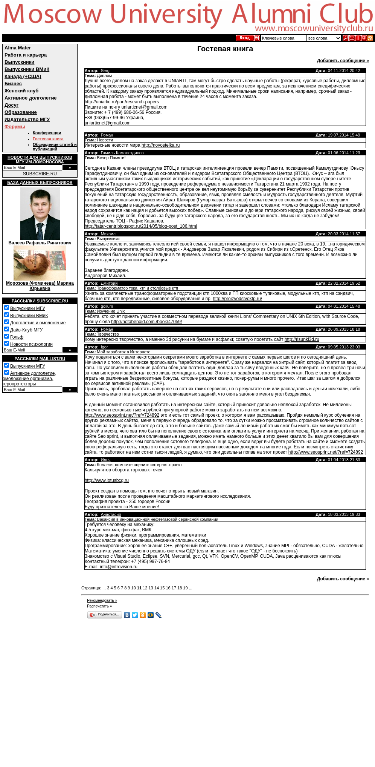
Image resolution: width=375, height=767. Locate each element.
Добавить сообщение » (343, 60)
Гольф (16, 337)
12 (145, 588)
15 (162, 588)
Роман (107, 329)
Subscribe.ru (52, 301)
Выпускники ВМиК (27, 69)
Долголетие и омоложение (38, 322)
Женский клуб (21, 91)
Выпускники (19, 62)
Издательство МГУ (27, 119)
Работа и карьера (26, 55)
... (104, 588)
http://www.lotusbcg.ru (107, 480)
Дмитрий (109, 283)
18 (179, 588)
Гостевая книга (48, 139)
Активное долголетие (31, 98)
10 (133, 588)
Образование (21, 112)
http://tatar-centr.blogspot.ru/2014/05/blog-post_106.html (141, 226)
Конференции (47, 132)
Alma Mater (18, 48)
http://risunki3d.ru (302, 339)
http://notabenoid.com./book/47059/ (146, 321)
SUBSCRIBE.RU (40, 173)
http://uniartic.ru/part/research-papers (122, 101)
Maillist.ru (52, 358)
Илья (106, 459)
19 (185, 588)
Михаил (108, 234)
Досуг (11, 105)
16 (168, 588)
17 (174, 588)
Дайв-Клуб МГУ (26, 330)
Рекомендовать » (102, 600)
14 (156, 588)
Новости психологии (31, 344)
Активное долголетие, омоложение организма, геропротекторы (29, 379)
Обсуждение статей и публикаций (55, 146)
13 (150, 588)
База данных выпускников (39, 182)
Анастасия (111, 514)
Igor (104, 347)
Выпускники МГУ (27, 308)
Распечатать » (99, 606)
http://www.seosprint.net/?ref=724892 (122, 415)
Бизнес (13, 83)
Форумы (15, 126)
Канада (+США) (23, 76)
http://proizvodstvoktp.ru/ (237, 298)
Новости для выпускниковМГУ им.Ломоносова (40, 159)
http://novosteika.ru (161, 145)
